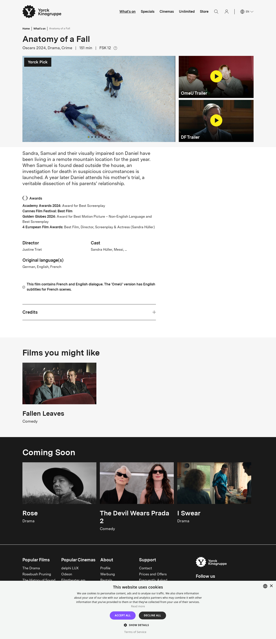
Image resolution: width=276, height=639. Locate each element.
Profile (105, 568)
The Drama (31, 568)
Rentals (106, 580)
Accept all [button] (123, 615)
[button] (98, 99)
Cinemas (167, 11)
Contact (145, 568)
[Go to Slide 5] (102, 137)
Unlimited (187, 11)
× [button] (271, 586)
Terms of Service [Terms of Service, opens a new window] (135, 632)
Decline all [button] (152, 615)
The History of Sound (38, 580)
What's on (127, 11)
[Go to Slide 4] (99, 137)
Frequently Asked (153, 580)
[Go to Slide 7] (109, 137)
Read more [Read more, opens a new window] (138, 606)
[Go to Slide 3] (95, 137)
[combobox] (265, 586)
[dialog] (138, 610)
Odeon (66, 574)
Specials (147, 11)
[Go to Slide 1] (88, 137)
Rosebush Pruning (36, 574)
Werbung (107, 574)
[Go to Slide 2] (92, 137)
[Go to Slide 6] (106, 137)
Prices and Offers (153, 574)
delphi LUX (70, 568)
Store (204, 11)
